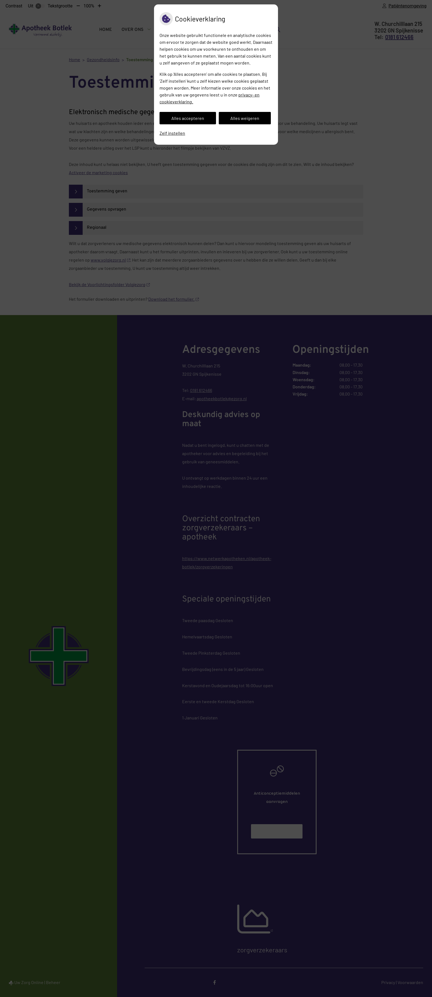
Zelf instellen (172, 133)
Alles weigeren (244, 118)
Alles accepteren (187, 118)
